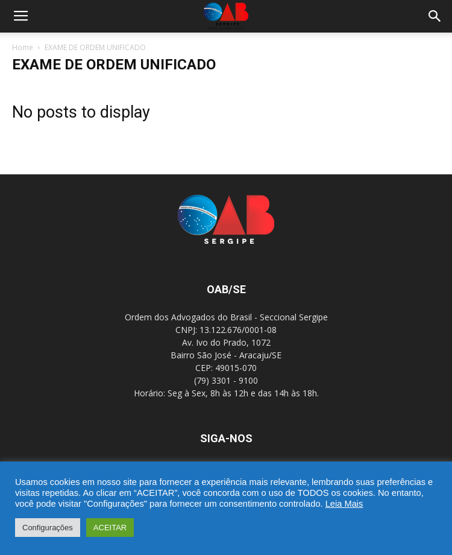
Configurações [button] (47, 527)
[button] (435, 16)
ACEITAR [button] (110, 527)
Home (22, 47)
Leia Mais (344, 504)
